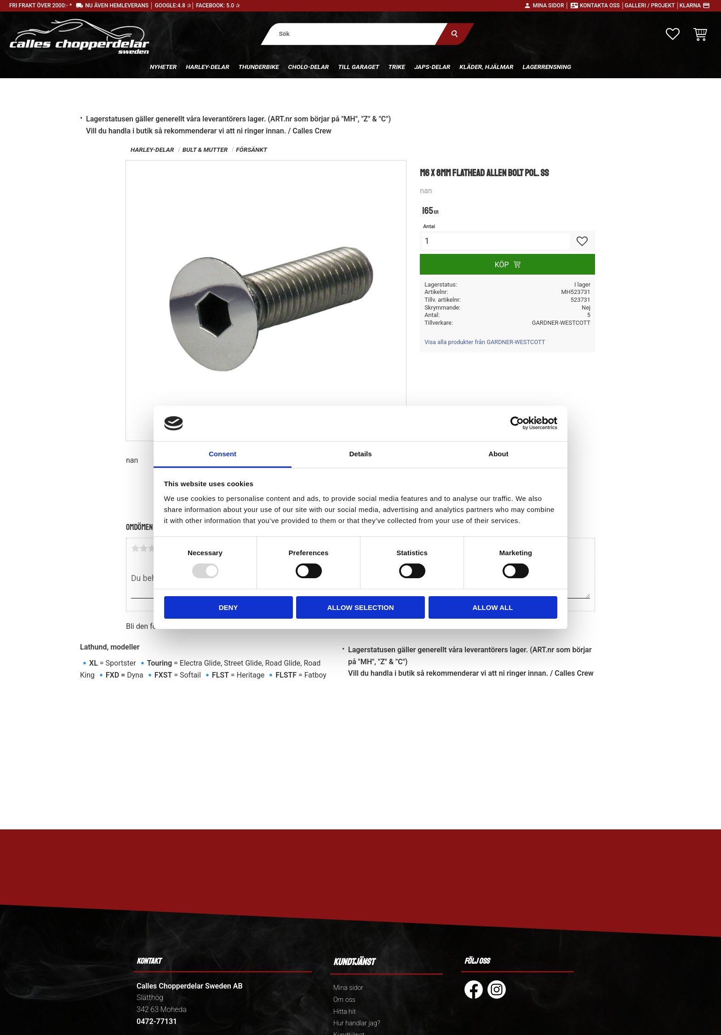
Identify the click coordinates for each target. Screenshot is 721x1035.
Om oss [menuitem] (344, 1000)
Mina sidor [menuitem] (348, 988)
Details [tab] (360, 454)
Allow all (493, 607)
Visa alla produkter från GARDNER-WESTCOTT (484, 342)
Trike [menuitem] (397, 66)
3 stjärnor (152, 548)
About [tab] (498, 454)
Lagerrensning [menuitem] (546, 66)
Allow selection (360, 607)
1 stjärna (135, 548)
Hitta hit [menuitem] (344, 1012)
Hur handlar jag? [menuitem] (356, 1023)
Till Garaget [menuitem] (358, 66)
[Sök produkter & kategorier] (354, 34)
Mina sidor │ (551, 5)
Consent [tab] (222, 454)
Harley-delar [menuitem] (207, 66)
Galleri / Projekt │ (652, 5)
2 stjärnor (143, 548)
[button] (673, 34)
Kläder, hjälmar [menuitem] (486, 66)
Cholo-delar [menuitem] (308, 66)
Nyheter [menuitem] (163, 66)
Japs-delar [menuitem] (432, 66)
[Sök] (454, 34)
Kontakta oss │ (602, 5)
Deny (228, 607)
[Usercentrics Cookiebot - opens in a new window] (517, 423)
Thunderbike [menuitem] (259, 66)
